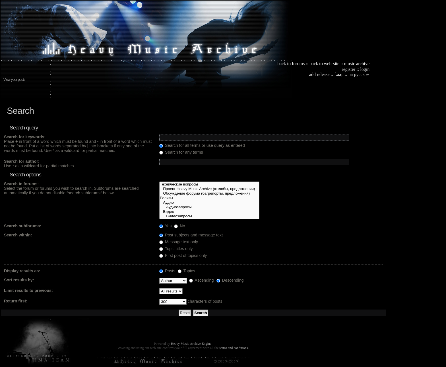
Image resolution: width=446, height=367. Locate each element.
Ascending (201, 280)
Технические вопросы (209, 184)
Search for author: (22, 161)
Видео (209, 211)
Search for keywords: (25, 137)
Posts (167, 271)
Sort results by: (19, 280)
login (364, 69)
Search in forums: (21, 184)
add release (319, 74)
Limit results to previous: (28, 290)
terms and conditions (233, 348)
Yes (165, 226)
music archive (356, 63)
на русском (358, 74)
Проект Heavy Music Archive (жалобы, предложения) (209, 189)
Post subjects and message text (191, 235)
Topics (186, 271)
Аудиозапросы (209, 207)
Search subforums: (22, 226)
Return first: (15, 301)
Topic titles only (176, 248)
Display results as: (22, 271)
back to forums (291, 63)
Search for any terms (181, 152)
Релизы (209, 198)
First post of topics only (183, 255)
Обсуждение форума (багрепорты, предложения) (209, 193)
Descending (230, 280)
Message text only (178, 242)
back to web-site (324, 63)
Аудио (209, 202)
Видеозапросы (209, 216)
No (179, 226)
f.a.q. (338, 74)
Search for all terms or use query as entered (202, 145)
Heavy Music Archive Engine (191, 344)
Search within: (18, 235)
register (348, 69)
